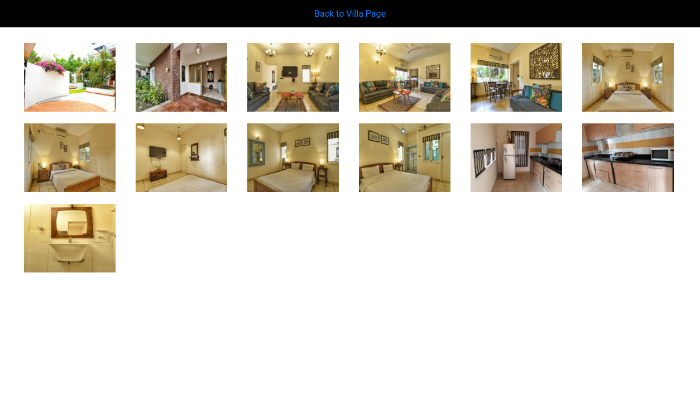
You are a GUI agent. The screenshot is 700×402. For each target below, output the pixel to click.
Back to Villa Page (350, 13)
